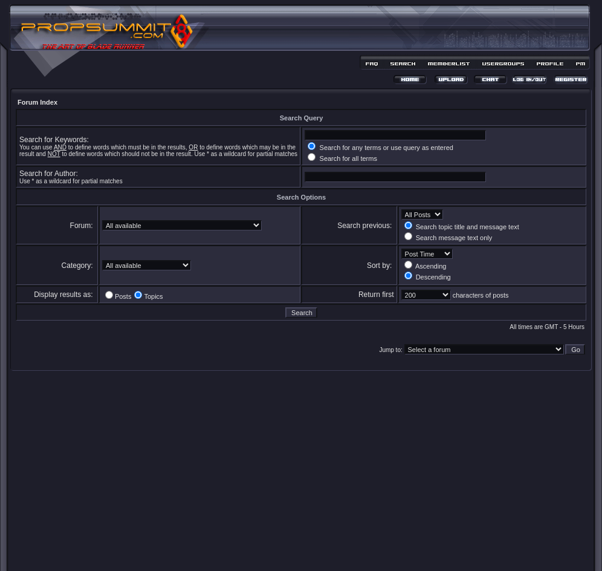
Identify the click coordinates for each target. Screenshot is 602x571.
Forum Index (37, 102)
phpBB (280, 544)
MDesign (344, 551)
